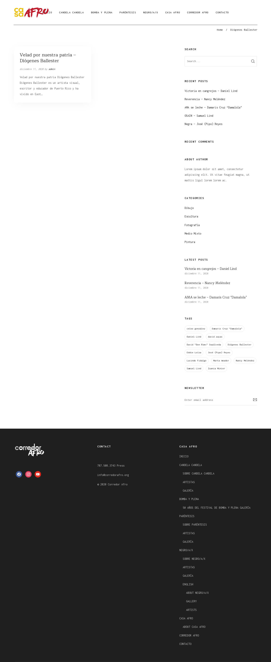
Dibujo (189, 208)
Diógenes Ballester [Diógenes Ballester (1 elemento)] (239, 344)
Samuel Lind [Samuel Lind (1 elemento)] (194, 368)
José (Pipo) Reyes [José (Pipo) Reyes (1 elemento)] (219, 352)
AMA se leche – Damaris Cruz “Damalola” (213, 107)
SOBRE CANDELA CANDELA (198, 473)
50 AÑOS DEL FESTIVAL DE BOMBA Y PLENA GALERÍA (216, 507)
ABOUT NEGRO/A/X (197, 592)
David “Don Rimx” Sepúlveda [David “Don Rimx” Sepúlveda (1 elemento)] (204, 344)
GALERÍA (188, 490)
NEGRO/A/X (150, 12)
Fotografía (192, 225)
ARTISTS (191, 609)
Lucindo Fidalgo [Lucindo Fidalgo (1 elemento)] (196, 360)
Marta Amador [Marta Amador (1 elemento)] (221, 360)
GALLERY (191, 601)
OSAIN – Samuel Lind (199, 115)
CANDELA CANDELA (71, 12)
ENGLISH (188, 584)
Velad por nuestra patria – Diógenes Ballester (48, 57)
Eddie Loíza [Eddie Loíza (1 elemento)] (194, 352)
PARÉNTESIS (128, 12)
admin (52, 69)
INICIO (183, 456)
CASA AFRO (172, 12)
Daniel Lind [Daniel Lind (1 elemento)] (194, 336)
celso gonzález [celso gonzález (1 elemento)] (196, 328)
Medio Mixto (193, 233)
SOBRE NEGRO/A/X (194, 558)
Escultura (191, 216)
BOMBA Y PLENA (102, 12)
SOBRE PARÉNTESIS (195, 524)
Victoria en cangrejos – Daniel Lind (211, 90)
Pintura (190, 242)
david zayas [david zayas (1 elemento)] (215, 336)
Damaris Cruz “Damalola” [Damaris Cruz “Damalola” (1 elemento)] (227, 328)
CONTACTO (222, 12)
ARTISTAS (189, 482)
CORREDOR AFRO (198, 12)
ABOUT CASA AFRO (194, 626)
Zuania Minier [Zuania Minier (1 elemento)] (216, 368)
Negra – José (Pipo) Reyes (203, 124)
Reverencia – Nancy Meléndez (205, 99)
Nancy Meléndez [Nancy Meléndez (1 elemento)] (245, 360)
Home (220, 29)
